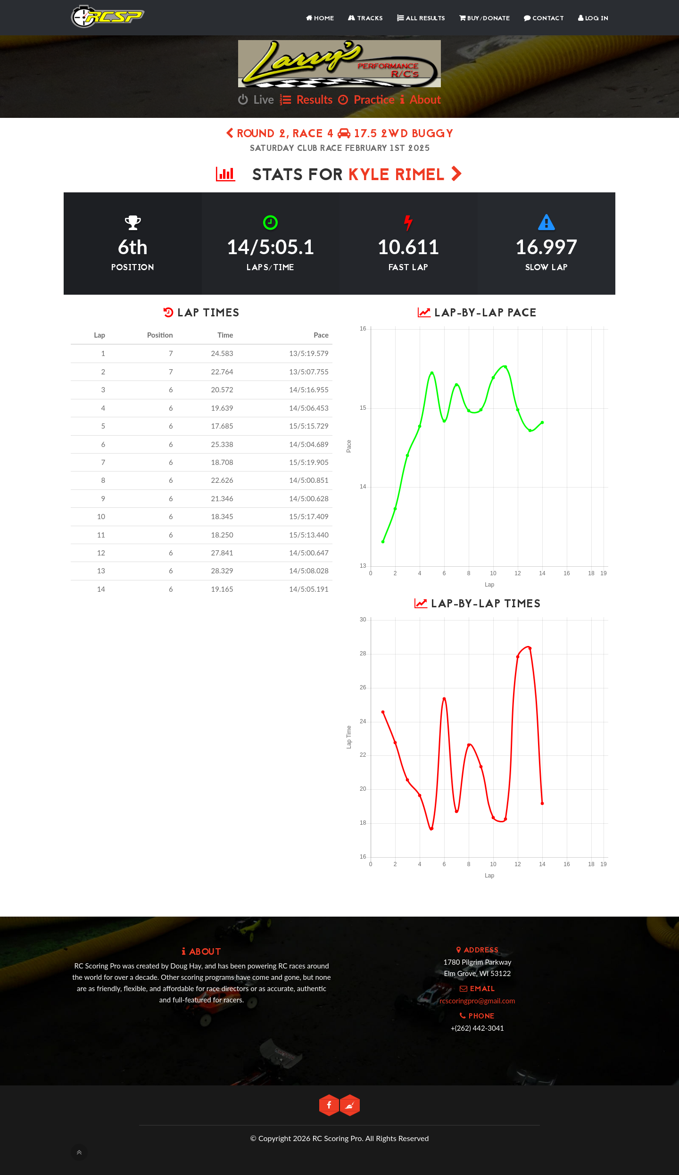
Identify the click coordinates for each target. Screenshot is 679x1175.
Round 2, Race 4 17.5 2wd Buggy (339, 134)
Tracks (365, 19)
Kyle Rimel (405, 176)
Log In (593, 19)
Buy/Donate (484, 19)
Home (320, 19)
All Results (421, 19)
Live (256, 99)
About (420, 99)
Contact (544, 19)
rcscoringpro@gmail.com (477, 1000)
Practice (366, 99)
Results (306, 99)
